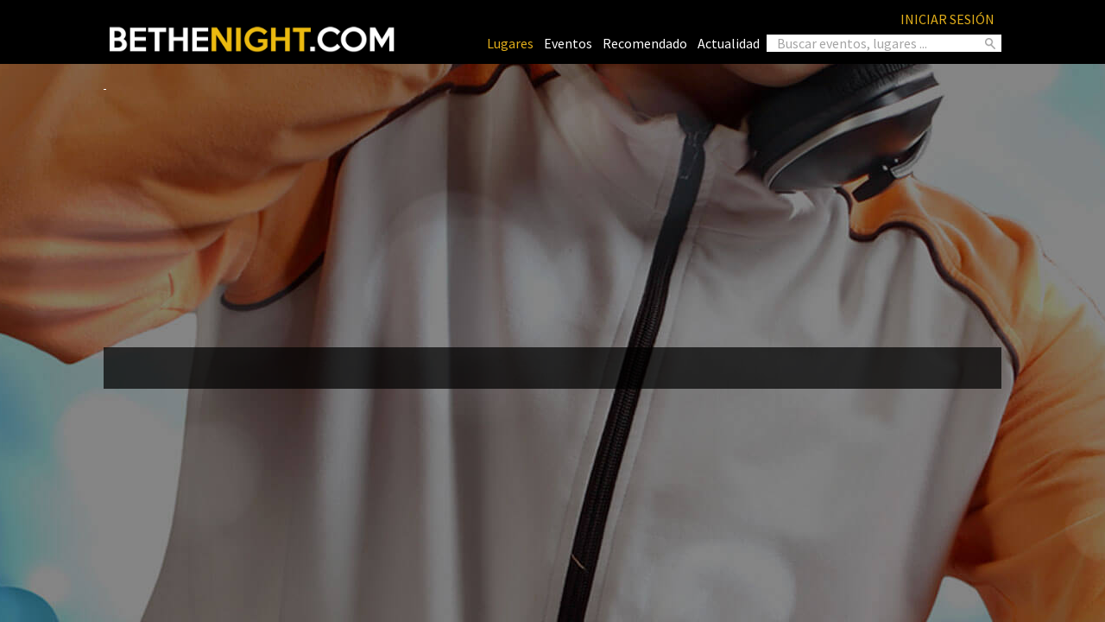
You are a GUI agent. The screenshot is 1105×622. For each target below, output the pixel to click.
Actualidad (729, 43)
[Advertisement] (552, 212)
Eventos (568, 43)
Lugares (510, 43)
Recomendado (645, 43)
